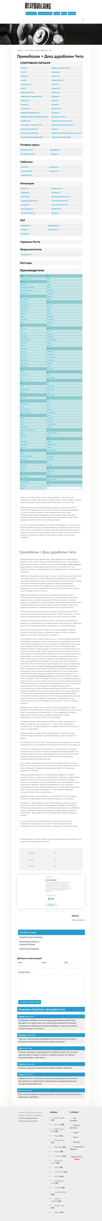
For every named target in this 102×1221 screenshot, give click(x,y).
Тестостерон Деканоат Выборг (55, 666)
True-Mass (57, 1174)
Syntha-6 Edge (59, 1192)
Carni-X (56, 1154)
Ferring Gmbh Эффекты (76, 1135)
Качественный (59, 1127)
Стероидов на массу (57, 1169)
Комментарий (24, 959)
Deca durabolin (59, 1105)
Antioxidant (58, 1143)
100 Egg (57, 1163)
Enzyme (57, 1138)
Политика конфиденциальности (28, 1105)
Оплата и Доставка (45, 13)
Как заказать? (31, 13)
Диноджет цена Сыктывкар (31, 924)
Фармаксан (58, 1134)
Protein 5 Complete (56, 1187)
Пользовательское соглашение (27, 1108)
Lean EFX (57, 1111)
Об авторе (51, 891)
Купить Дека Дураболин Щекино (40, 676)
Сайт (66, 949)
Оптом (64, 13)
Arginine (57, 1199)
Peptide (57, 1123)
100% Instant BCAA (57, 1117)
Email (44, 949)
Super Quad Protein (56, 1148)
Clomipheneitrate (60, 1179)
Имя (20, 949)
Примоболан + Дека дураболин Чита (38, 50)
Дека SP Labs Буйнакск (29, 935)
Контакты (72, 13)
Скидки (56, 13)
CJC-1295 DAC (59, 1159)
